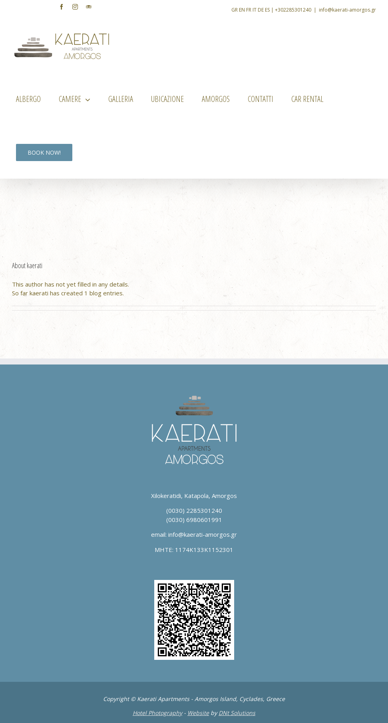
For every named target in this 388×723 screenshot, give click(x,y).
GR (234, 9)
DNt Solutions (237, 713)
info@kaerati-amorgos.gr (347, 9)
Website (198, 713)
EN (242, 9)
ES (267, 9)
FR (248, 9)
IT (255, 9)
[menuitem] (33, 99)
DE (261, 9)
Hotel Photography (157, 713)
